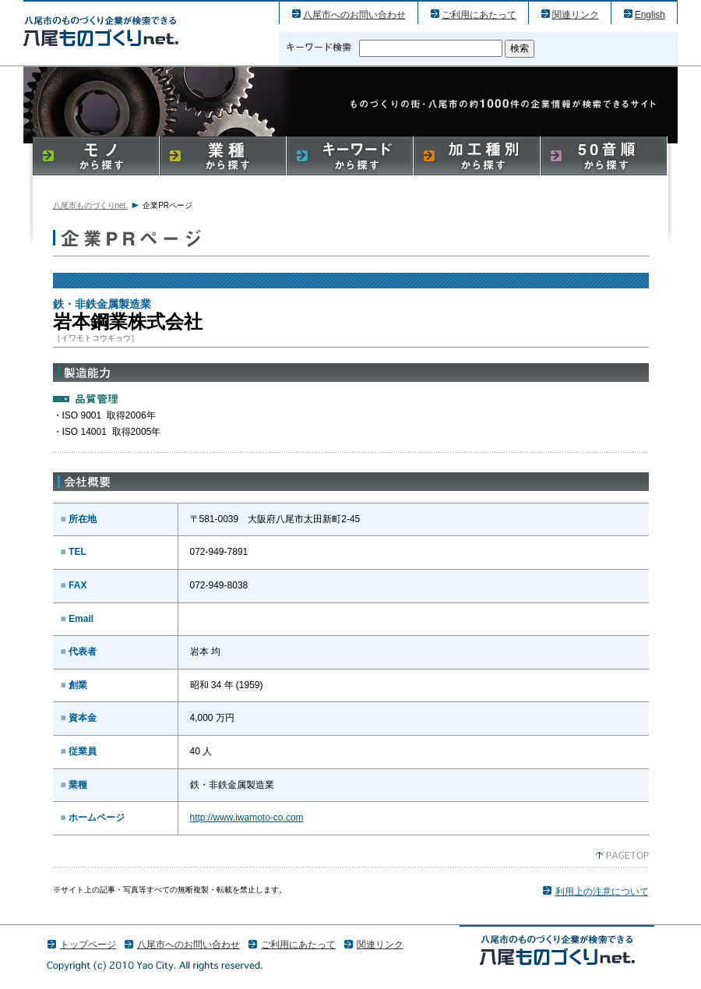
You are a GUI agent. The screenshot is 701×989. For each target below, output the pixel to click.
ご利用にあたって (479, 14)
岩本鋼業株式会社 (100, 31)
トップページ (88, 944)
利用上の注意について (602, 891)
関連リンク (575, 14)
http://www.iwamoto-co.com (247, 817)
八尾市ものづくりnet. (91, 205)
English (650, 14)
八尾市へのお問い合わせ (354, 14)
